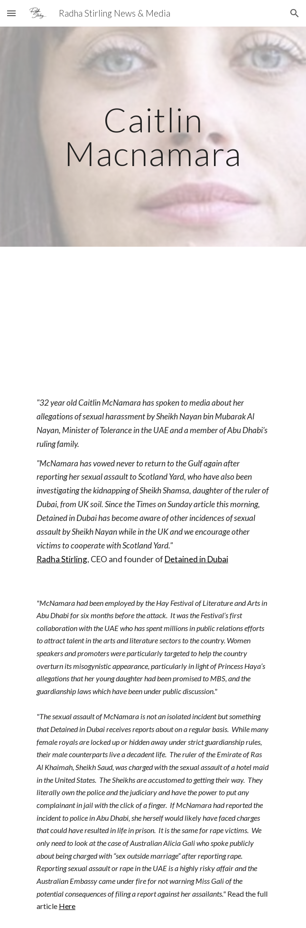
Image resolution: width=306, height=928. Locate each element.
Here (67, 905)
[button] (11, 13)
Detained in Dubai (196, 559)
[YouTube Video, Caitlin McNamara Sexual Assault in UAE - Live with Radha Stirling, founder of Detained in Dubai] (153, 314)
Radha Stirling (62, 559)
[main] (153, 136)
